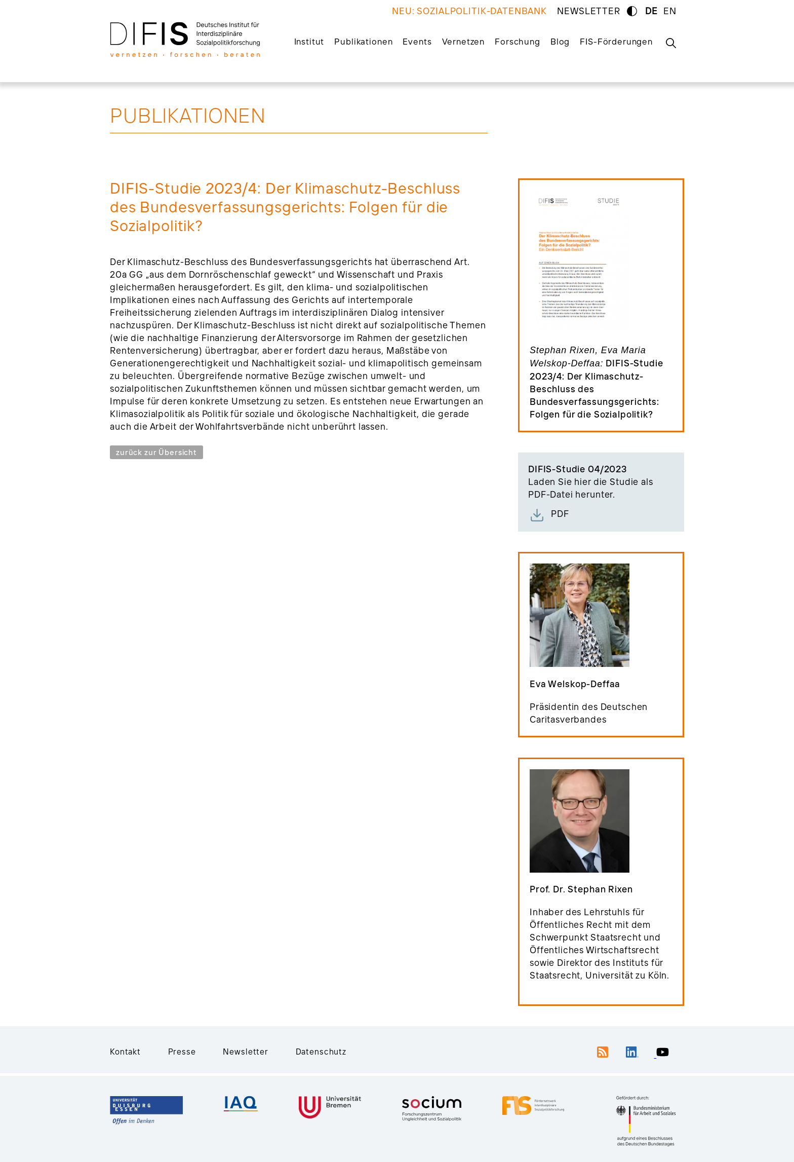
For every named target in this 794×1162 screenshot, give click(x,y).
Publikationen (363, 41)
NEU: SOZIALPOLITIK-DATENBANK (469, 11)
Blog (560, 41)
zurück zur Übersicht (156, 452)
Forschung (517, 41)
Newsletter (245, 1051)
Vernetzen (463, 41)
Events (417, 41)
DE (651, 11)
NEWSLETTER (588, 11)
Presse (182, 1051)
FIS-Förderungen (616, 41)
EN (670, 11)
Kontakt (125, 1051)
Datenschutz (321, 1051)
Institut (309, 41)
